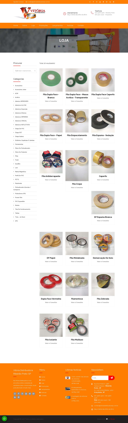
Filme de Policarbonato (21, 148)
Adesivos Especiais (20, 109)
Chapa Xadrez (18, 136)
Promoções (43, 25)
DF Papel (51, 258)
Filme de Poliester (20, 152)
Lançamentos (57, 25)
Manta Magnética (19, 171)
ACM (15, 93)
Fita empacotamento (77, 135)
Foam (16, 160)
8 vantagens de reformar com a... (79, 397)
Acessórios (17, 85)
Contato (81, 25)
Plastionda (17, 183)
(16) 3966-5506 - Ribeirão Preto (105, 13)
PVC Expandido (19, 201)
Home (15, 25)
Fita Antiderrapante (51, 176)
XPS (15, 221)
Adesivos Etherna (19, 113)
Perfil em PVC (18, 175)
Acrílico (16, 97)
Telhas (16, 213)
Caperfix (103, 176)
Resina (16, 205)
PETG (16, 179)
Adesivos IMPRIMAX (20, 117)
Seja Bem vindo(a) (18, 2)
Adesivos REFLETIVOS (21, 125)
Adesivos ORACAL (20, 121)
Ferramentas (18, 144)
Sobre (24, 25)
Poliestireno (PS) (19, 193)
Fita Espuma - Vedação (103, 135)
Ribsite (112, 419)
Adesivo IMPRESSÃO (20, 101)
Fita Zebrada (103, 299)
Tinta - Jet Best (19, 217)
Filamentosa (77, 299)
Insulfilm (16, 164)
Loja (33, 25)
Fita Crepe (77, 184)
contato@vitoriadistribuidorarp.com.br (38, 2)
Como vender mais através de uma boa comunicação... (80, 379)
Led (15, 168)
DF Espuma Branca (103, 217)
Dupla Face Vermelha (51, 299)
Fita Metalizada (77, 258)
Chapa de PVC (18, 128)
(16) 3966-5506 (99, 396)
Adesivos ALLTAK (19, 105)
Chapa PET (17, 132)
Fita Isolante (51, 340)
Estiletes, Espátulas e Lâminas (23, 140)
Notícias (70, 25)
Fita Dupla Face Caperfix (103, 94)
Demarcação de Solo (103, 258)
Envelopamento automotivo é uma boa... (79, 388)
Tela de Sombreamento (21, 209)
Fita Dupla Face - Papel (51, 135)
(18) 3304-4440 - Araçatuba (103, 14)
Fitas (15, 156)
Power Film (17, 197)
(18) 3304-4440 (102, 400)
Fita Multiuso (77, 340)
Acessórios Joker (19, 89)
